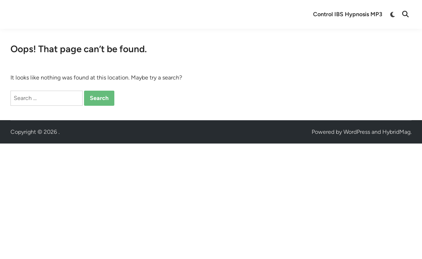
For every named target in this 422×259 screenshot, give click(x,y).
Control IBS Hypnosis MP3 (347, 14)
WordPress (356, 131)
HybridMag (396, 131)
